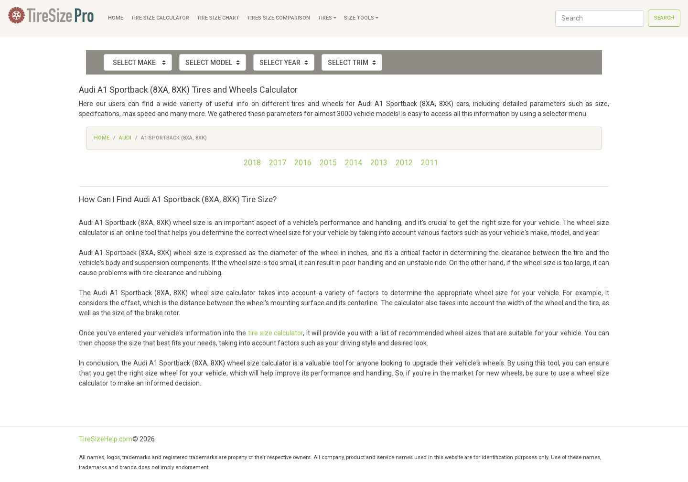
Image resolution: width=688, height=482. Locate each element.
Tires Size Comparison (278, 18)
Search (664, 18)
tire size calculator (275, 333)
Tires (325, 18)
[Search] (599, 18)
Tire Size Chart (218, 18)
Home (115, 18)
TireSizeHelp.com (105, 439)
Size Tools (359, 18)
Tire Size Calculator (160, 18)
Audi (125, 138)
